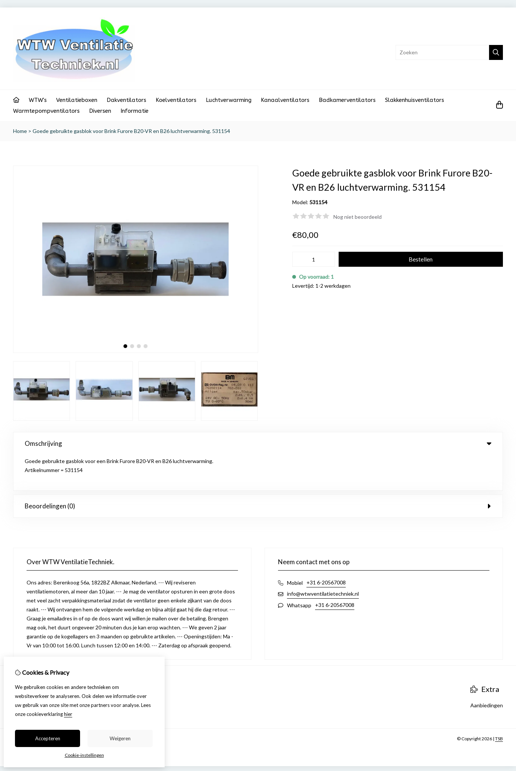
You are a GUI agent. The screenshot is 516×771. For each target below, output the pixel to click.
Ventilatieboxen (76, 100)
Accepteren (47, 738)
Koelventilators (176, 100)
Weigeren (120, 738)
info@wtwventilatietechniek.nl (323, 558)
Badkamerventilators (347, 100)
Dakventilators (126, 100)
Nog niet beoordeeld (357, 217)
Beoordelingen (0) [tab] (258, 470)
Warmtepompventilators (46, 111)
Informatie (134, 111)
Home (20, 131)
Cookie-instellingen (84, 755)
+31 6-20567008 (326, 547)
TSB (499, 703)
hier (68, 714)
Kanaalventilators (285, 100)
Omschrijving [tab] (258, 443)
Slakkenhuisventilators (414, 100)
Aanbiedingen (486, 669)
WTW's (38, 100)
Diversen (100, 111)
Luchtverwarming (228, 100)
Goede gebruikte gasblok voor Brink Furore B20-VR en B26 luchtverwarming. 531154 (131, 131)
